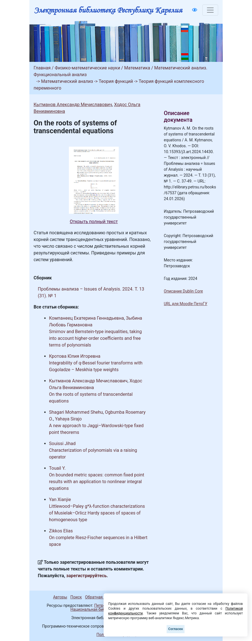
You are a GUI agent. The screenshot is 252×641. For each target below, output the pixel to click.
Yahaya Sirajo (68, 419)
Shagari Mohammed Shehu (76, 412)
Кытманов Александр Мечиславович (73, 104)
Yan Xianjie (60, 499)
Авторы (60, 597)
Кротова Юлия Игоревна (74, 356)
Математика (137, 68)
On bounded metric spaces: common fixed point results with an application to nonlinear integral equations (96, 481)
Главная (42, 68)
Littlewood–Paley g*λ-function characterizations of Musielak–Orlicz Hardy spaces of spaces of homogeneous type (97, 513)
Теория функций (116, 81)
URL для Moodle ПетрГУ (185, 303)
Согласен (175, 629)
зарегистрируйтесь (86, 575)
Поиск (76, 597)
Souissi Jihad (62, 443)
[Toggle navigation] (210, 10)
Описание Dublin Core (183, 291)
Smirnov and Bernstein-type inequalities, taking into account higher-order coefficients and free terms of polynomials (95, 338)
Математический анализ (67, 81)
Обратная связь (99, 597)
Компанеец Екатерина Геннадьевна (86, 318)
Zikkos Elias (61, 531)
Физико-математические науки (87, 68)
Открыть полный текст (94, 221)
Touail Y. (57, 468)
